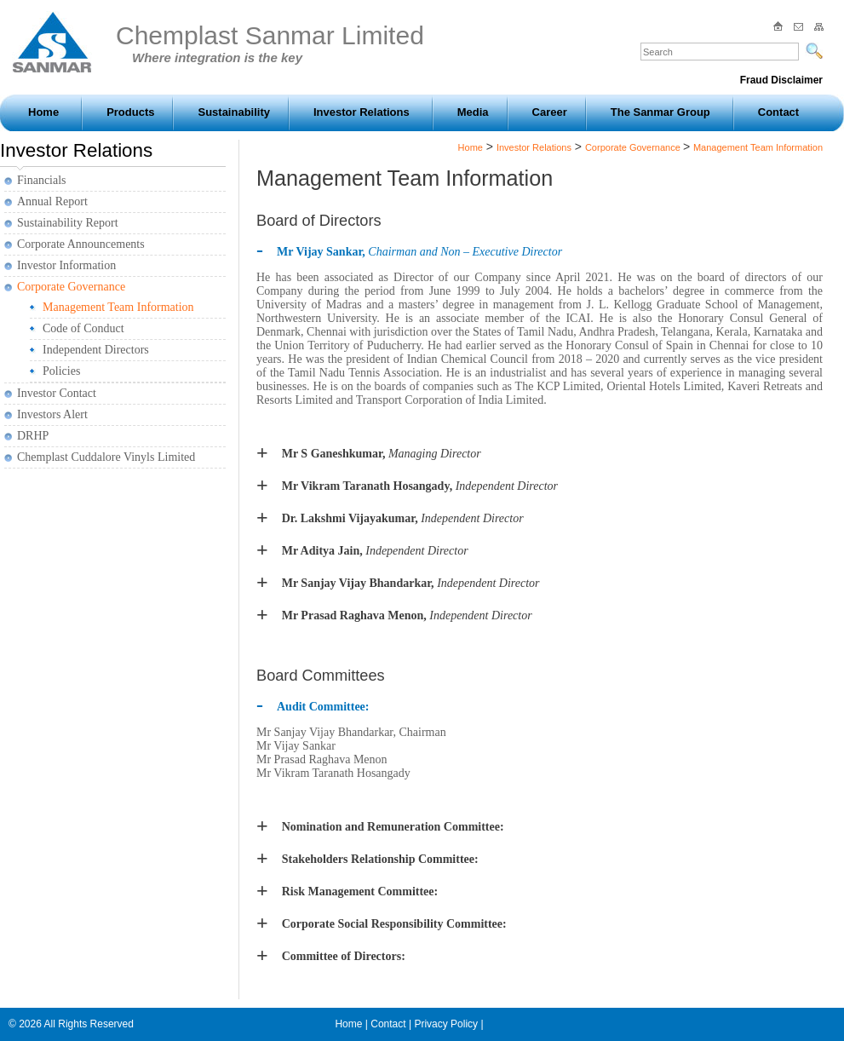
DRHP (33, 435)
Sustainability (234, 112)
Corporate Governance (71, 286)
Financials (41, 180)
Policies (61, 371)
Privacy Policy (446, 1024)
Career (549, 112)
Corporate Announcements (81, 244)
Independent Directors (96, 349)
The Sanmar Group (660, 112)
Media (473, 112)
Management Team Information (118, 307)
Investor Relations (361, 112)
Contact (778, 112)
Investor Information (66, 265)
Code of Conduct (83, 328)
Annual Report (52, 201)
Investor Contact (56, 393)
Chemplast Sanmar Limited (270, 43)
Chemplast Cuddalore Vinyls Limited (106, 457)
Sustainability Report (67, 222)
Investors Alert (52, 414)
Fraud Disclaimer (781, 80)
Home (43, 112)
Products (130, 112)
